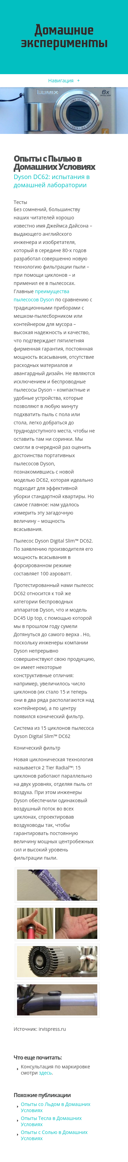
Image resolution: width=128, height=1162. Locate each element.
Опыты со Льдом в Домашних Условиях (55, 1107)
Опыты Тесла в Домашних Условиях (51, 1121)
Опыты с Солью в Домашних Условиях (54, 1135)
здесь (45, 1072)
